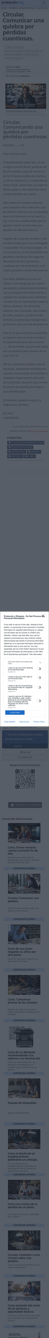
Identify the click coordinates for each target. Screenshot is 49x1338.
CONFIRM (15, 713)
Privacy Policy (39, 722)
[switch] (39, 668)
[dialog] (24, 669)
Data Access (24, 722)
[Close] (44, 616)
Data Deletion (9, 722)
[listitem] (24, 662)
